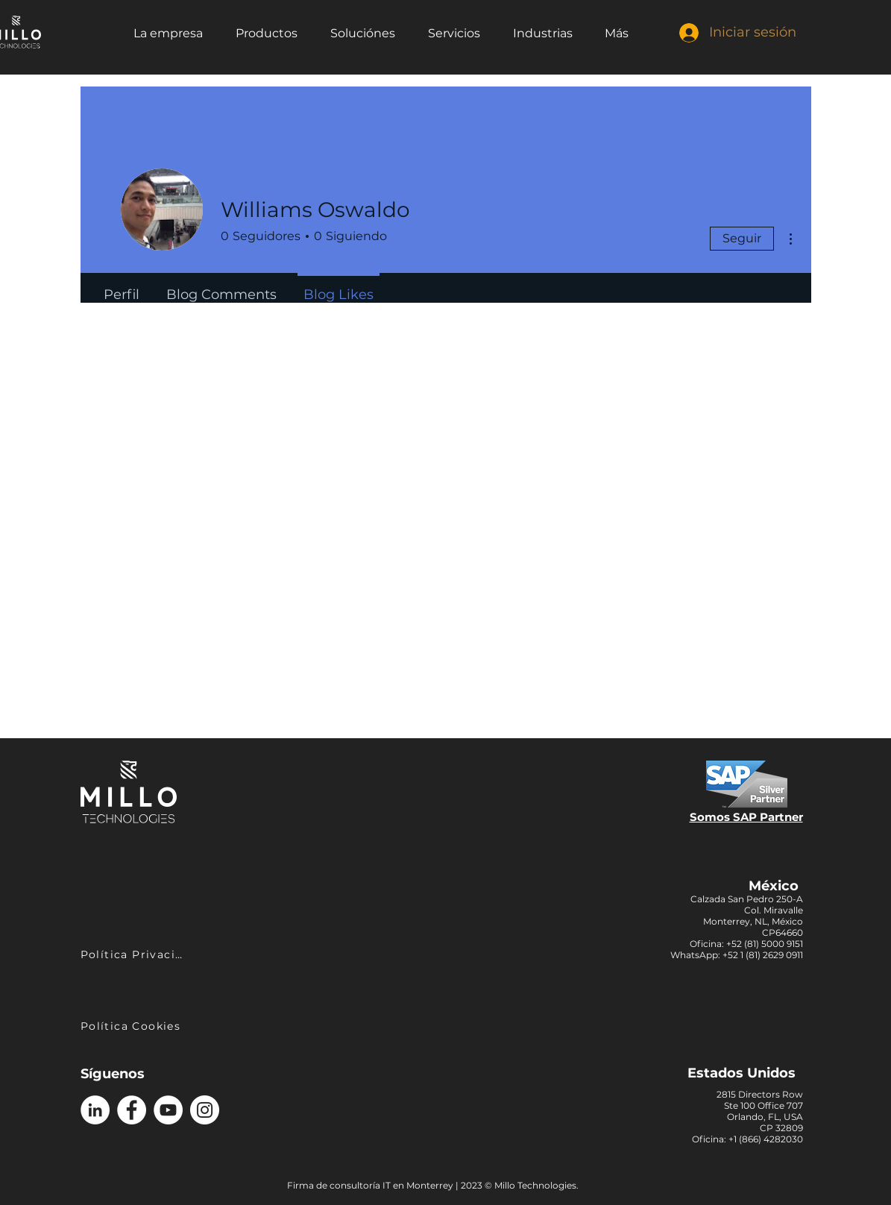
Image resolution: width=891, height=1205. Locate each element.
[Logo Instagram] (204, 1109)
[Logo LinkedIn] (95, 1109)
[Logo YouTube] (168, 1109)
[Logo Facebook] (131, 1109)
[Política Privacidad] (134, 954)
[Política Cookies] (132, 1025)
